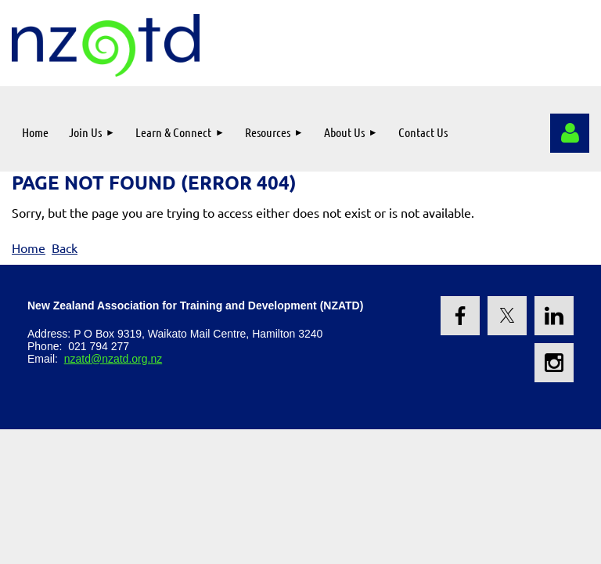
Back (64, 247)
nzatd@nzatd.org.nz (113, 358)
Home (28, 247)
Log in (569, 133)
